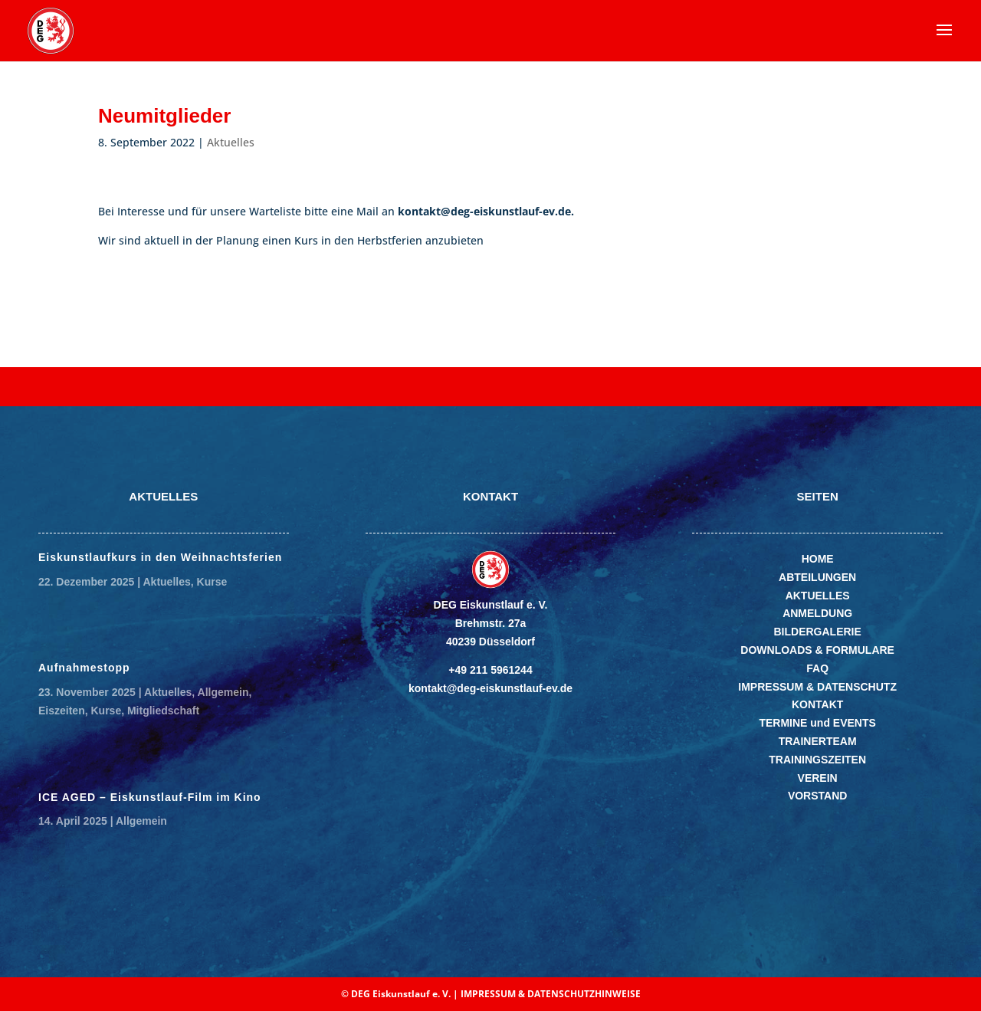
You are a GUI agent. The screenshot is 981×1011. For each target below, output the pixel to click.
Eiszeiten (61, 710)
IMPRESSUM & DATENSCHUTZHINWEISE (551, 993)
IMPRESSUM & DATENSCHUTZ (817, 687)
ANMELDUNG (817, 613)
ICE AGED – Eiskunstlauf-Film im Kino (149, 797)
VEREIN (818, 778)
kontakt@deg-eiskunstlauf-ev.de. (486, 211)
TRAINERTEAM (818, 741)
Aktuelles (230, 142)
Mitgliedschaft (163, 710)
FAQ (817, 668)
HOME (818, 559)
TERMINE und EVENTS (817, 723)
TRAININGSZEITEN (817, 759)
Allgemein (223, 692)
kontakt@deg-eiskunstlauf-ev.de (490, 688)
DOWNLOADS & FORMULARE (817, 650)
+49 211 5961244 (490, 670)
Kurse (212, 582)
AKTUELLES (818, 595)
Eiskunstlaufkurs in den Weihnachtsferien (160, 557)
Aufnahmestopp (84, 667)
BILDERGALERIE (817, 631)
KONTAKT (817, 704)
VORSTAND (818, 795)
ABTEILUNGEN (817, 577)
